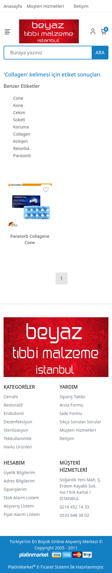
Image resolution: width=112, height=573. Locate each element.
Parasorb (22, 155)
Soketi (19, 119)
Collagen (21, 134)
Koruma (21, 127)
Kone (18, 105)
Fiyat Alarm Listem (22, 514)
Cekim (19, 112)
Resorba (21, 148)
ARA (100, 52)
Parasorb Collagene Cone (29, 239)
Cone (18, 98)
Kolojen (20, 141)
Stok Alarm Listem (21, 497)
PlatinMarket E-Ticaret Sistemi (38, 567)
